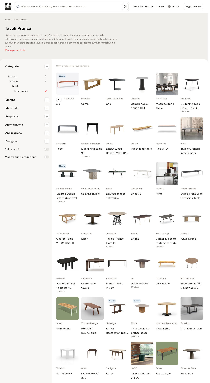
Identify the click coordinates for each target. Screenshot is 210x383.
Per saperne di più (15, 50)
